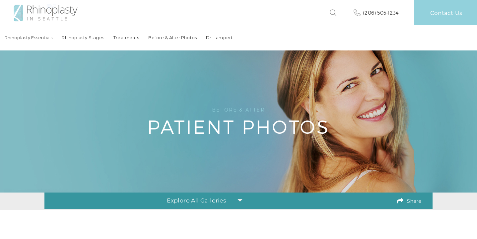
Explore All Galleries (204, 200)
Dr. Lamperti (220, 37)
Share (414, 201)
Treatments (126, 37)
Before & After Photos (172, 37)
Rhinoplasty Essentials (28, 37)
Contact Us (446, 12)
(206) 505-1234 (381, 13)
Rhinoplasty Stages (83, 37)
